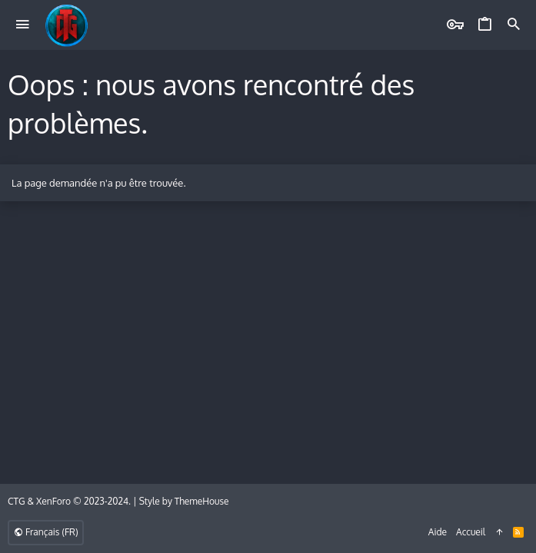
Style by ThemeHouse (184, 501)
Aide (437, 532)
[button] (23, 25)
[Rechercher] (513, 25)
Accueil (470, 532)
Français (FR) (46, 532)
